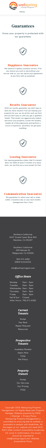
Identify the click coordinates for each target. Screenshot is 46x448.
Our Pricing (23, 386)
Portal (23, 319)
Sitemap (16, 416)
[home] (23, 6)
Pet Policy (23, 359)
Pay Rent (23, 322)
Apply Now (23, 352)
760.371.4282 (23, 259)
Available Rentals (23, 349)
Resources (23, 329)
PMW (38, 413)
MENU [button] (22, 12)
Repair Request (23, 326)
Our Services (23, 383)
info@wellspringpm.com (23, 268)
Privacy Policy (29, 416)
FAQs (22, 356)
